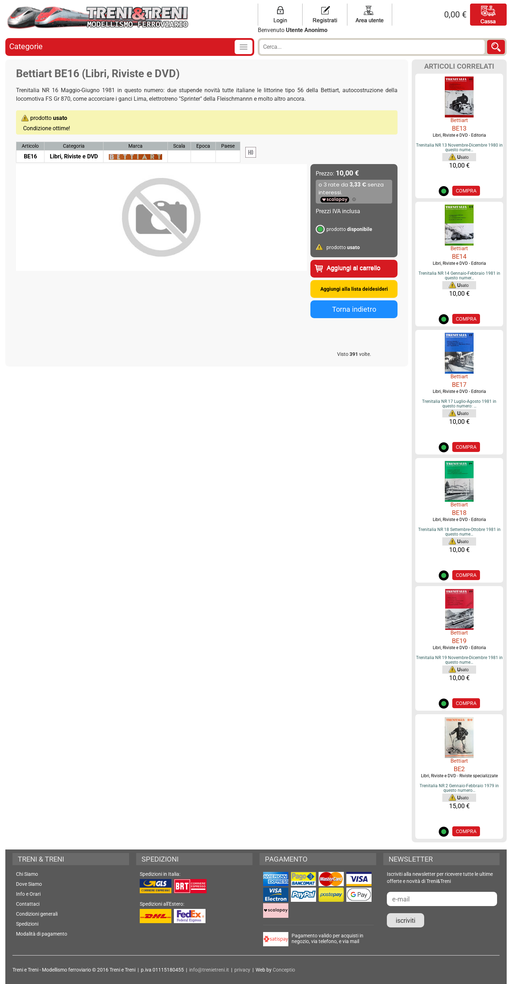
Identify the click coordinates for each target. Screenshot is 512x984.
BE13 (459, 128)
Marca (135, 146)
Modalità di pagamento (41, 934)
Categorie (26, 46)
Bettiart (459, 120)
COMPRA (466, 191)
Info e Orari (28, 894)
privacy (242, 970)
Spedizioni (27, 924)
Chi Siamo (27, 874)
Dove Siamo (29, 884)
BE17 (459, 384)
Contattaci (27, 904)
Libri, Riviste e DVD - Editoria (459, 135)
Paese (228, 146)
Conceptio (284, 970)
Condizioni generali (37, 914)
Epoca (203, 146)
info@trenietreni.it (209, 970)
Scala (179, 146)
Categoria (74, 146)
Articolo (30, 146)
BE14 (459, 256)
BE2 (459, 769)
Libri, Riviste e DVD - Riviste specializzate (459, 775)
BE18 (459, 512)
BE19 (459, 640)
